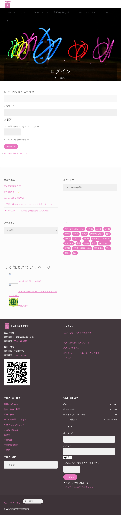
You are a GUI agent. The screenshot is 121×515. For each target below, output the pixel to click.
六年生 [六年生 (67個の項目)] (75, 233)
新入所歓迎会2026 (12, 185)
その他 (7, 450)
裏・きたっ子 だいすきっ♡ (16, 419)
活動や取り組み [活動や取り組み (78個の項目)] (96, 233)
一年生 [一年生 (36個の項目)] (90, 229)
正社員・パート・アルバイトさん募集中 (81, 352)
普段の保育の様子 (12, 409)
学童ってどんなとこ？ (14, 424)
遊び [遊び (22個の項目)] (108, 248)
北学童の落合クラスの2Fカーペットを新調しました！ (28, 204)
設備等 (7, 434)
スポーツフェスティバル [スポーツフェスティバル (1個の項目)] (74, 229)
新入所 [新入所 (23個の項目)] (84, 233)
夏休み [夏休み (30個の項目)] (67, 238)
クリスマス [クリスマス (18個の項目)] (69, 243)
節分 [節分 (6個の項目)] (94, 243)
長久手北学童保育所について (76, 342)
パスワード (9, 106)
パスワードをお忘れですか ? (16, 153)
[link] (7, 21)
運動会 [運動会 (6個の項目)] (67, 253)
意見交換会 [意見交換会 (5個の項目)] (98, 248)
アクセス (67, 357)
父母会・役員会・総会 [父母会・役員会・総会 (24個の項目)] (82, 248)
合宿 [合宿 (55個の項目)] (108, 233)
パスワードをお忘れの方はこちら (78, 486)
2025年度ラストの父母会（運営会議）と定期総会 (26, 210)
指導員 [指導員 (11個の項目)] (67, 248)
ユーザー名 (68, 433)
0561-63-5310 (20, 341)
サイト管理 (15, 502)
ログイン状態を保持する (77, 482)
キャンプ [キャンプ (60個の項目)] (76, 238)
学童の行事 (9, 414)
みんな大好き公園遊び (14, 198)
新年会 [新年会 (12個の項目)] (86, 243)
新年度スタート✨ (12, 191)
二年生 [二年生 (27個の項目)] (98, 229)
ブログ (66, 337)
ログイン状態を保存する (18, 139)
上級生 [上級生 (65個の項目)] (67, 233)
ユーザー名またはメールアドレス (19, 92)
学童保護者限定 (11, 444)
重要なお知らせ (11, 404)
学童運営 (8, 439)
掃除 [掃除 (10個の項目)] (78, 243)
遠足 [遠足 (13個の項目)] (75, 253)
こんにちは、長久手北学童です (77, 332)
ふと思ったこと (11, 429)
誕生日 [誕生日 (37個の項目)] (86, 238)
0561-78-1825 (20, 355)
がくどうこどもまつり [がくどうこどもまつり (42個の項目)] (101, 238)
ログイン (11, 146)
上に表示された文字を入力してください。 (23, 126)
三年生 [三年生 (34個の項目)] (107, 229)
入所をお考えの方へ (72, 347)
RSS (5, 502)
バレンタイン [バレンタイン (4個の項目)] (104, 243)
